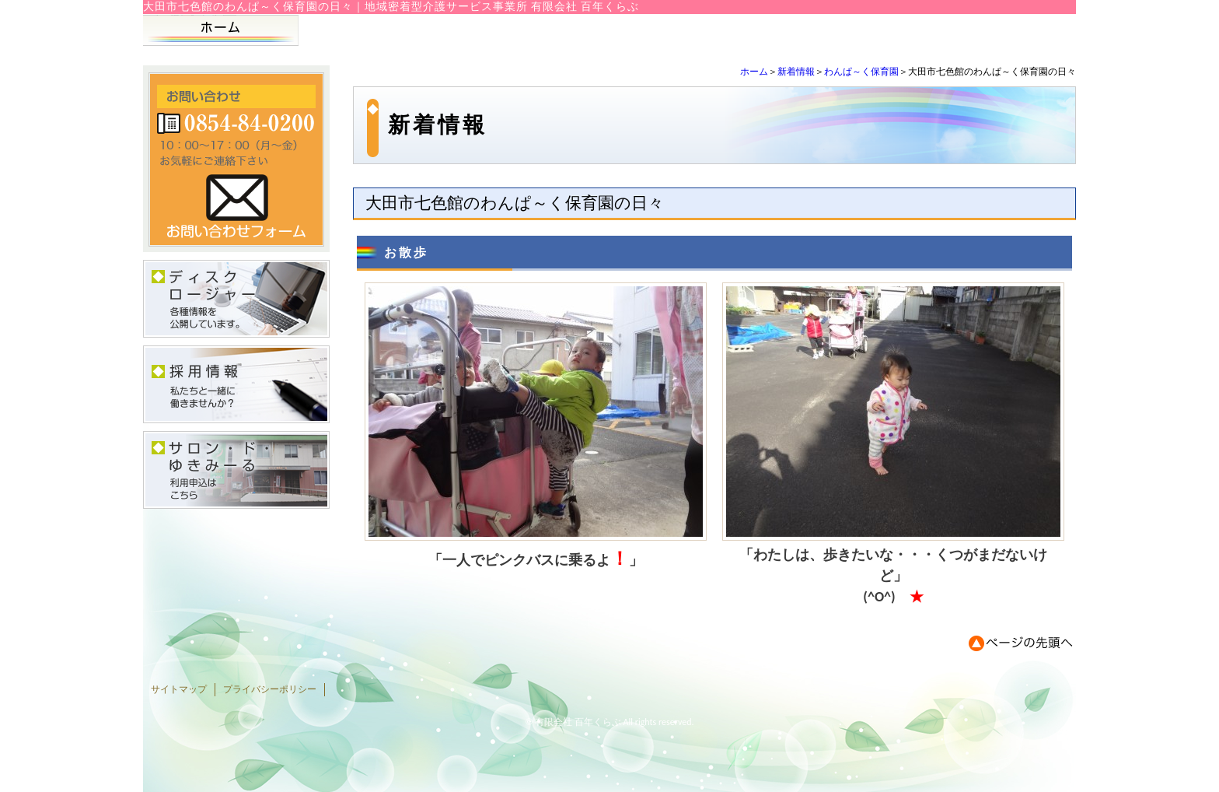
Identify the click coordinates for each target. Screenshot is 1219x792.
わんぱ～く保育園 (861, 71)
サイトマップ (179, 689)
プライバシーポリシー (269, 689)
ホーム (754, 71)
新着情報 (796, 71)
